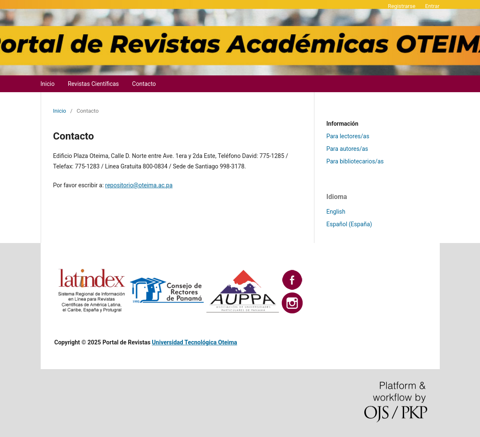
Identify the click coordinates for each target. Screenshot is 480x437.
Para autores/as (347, 148)
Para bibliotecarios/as (355, 161)
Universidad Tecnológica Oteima (194, 342)
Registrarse (401, 6)
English (336, 211)
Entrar (432, 6)
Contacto (144, 83)
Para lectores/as (348, 136)
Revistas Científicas (93, 83)
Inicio (48, 83)
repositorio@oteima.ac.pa (139, 185)
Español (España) (349, 224)
